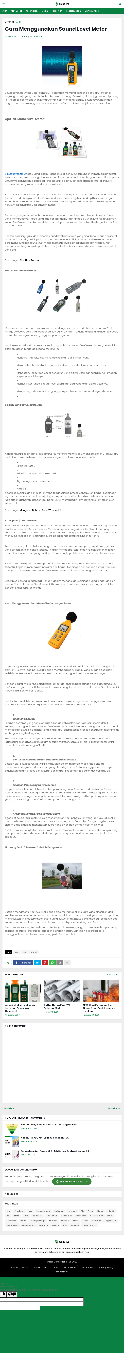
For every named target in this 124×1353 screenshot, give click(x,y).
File (82, 1211)
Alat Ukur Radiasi (29, 260)
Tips (65, 1225)
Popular (10, 1117)
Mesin (44, 10)
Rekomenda (12, 1225)
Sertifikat (43, 1225)
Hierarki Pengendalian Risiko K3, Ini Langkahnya (49, 1124)
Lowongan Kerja (37, 1220)
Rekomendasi (28, 1225)
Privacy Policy (106, 1267)
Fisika (24, 952)
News (85, 1220)
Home (14, 1267)
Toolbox (75, 1225)
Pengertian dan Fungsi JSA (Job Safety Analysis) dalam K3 (55, 1151)
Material (53, 1220)
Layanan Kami (39, 1267)
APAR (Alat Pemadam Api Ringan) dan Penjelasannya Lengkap (99, 1008)
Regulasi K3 (110, 1220)
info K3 (34, 952)
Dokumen (58, 1211)
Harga (100, 1211)
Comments (38, 1117)
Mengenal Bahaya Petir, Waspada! (40, 510)
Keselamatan (73, 10)
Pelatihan (57, 10)
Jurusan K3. (52, 1215)
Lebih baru (9, 1108)
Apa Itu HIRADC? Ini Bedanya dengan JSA (45, 1137)
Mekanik (65, 1220)
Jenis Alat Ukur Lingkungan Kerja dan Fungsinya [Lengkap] (20, 1008)
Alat (18, 21)
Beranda (9, 21)
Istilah (16, 1215)
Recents (23, 1117)
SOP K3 (55, 1225)
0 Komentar (36, 36)
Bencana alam (43, 1211)
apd (30, 1211)
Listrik (23, 1220)
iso (8, 1215)
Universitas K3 (89, 1225)
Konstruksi (11, 1220)
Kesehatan (31, 10)
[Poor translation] (12, 1294)
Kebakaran (66, 1215)
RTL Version (70, 1267)
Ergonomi (72, 1211)
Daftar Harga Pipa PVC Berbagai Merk (57, 1007)
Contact (55, 1267)
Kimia (109, 1215)
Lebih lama (114, 1108)
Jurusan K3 (37, 1215)
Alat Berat (16, 10)
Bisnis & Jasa (92, 10)
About (25, 1267)
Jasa (25, 1215)
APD (4, 10)
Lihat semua (112, 974)
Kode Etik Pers (87, 1267)
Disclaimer (62, 1271)
